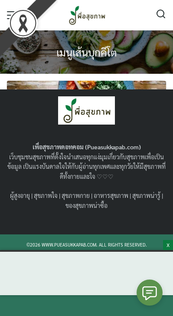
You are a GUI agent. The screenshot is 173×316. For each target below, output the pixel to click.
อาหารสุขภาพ (111, 195)
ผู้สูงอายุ (20, 195)
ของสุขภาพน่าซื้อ (86, 205)
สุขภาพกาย (76, 195)
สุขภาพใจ (46, 195)
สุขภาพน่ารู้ (146, 195)
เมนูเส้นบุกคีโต (86, 52)
